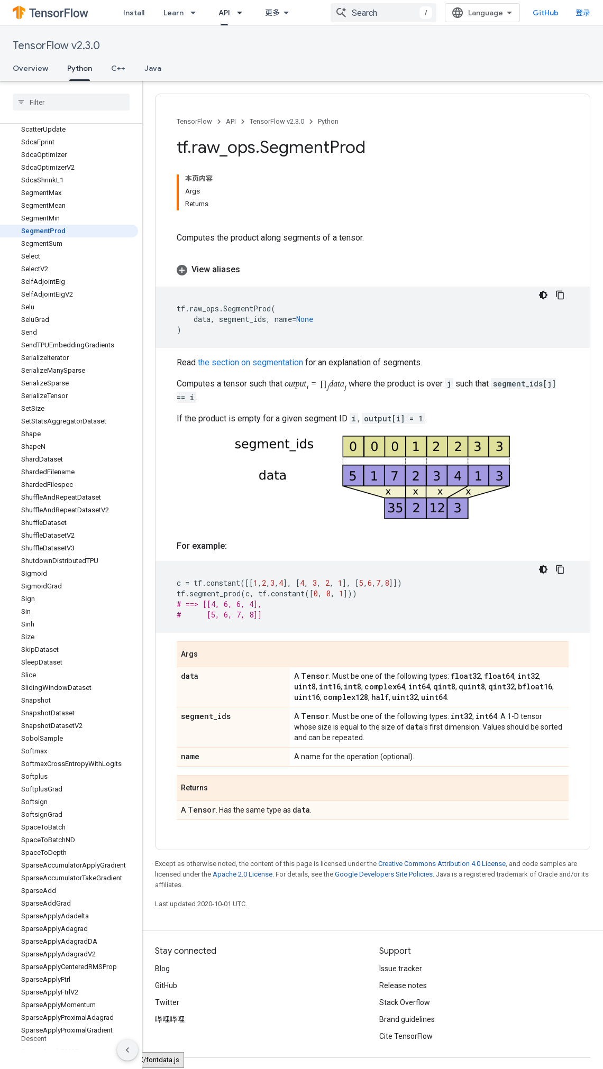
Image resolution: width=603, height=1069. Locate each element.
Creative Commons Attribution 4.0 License (442, 864)
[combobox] (383, 12)
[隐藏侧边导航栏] (127, 1050)
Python (328, 121)
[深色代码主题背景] (543, 295)
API (231, 121)
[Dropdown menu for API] (242, 12)
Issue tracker (400, 968)
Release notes (403, 985)
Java (152, 68)
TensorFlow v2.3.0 (56, 45)
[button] (373, 269)
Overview (30, 68)
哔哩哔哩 (170, 1019)
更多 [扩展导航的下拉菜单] (272, 12)
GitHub (546, 12)
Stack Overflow (404, 1002)
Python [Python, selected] (79, 68)
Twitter (167, 1002)
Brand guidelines (407, 1019)
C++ (118, 68)
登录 (582, 12)
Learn (173, 12)
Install (133, 12)
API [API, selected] (224, 12)
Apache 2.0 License (242, 874)
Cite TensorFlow (406, 1036)
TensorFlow (194, 121)
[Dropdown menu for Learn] (196, 12)
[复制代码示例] (560, 295)
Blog (162, 968)
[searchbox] (71, 102)
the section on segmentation (250, 362)
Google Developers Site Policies (384, 874)
